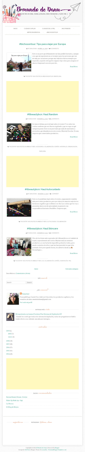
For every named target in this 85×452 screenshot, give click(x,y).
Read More (74, 66)
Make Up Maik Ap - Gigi (14, 400)
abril (9, 334)
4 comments (55, 119)
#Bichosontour (52, 32)
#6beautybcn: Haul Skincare (42, 228)
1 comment (55, 194)
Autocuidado (51, 221)
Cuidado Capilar (30, 28)
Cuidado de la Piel (48, 28)
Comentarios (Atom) (23, 273)
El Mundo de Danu (41, 448)
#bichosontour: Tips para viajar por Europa (42, 44)
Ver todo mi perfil (26, 302)
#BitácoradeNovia (33, 32)
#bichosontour (48, 76)
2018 (7, 341)
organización (72, 146)
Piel (70, 261)
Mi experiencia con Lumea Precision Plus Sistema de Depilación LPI (38, 314)
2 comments (55, 233)
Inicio (15, 28)
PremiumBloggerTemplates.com (57, 450)
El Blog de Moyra (12, 407)
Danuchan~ (33, 48)
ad (43, 261)
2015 (7, 350)
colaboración (49, 146)
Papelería (42, 151)
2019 (7, 331)
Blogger (57, 448)
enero (10, 337)
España (56, 146)
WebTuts (27, 450)
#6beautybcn (31, 146)
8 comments (55, 48)
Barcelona (57, 76)
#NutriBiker (66, 28)
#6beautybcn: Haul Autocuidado (42, 189)
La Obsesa (9, 404)
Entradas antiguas (72, 269)
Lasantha (44, 450)
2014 (7, 354)
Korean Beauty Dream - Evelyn (16, 397)
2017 (7, 344)
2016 (7, 347)
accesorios (40, 146)
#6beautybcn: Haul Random (42, 114)
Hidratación (64, 261)
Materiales (63, 146)
